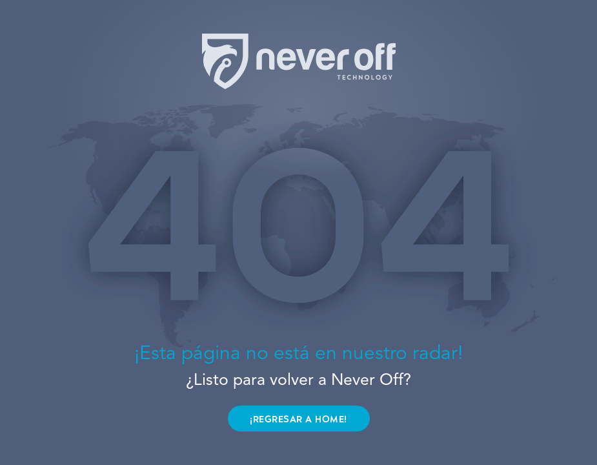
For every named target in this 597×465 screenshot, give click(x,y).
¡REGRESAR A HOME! (298, 419)
